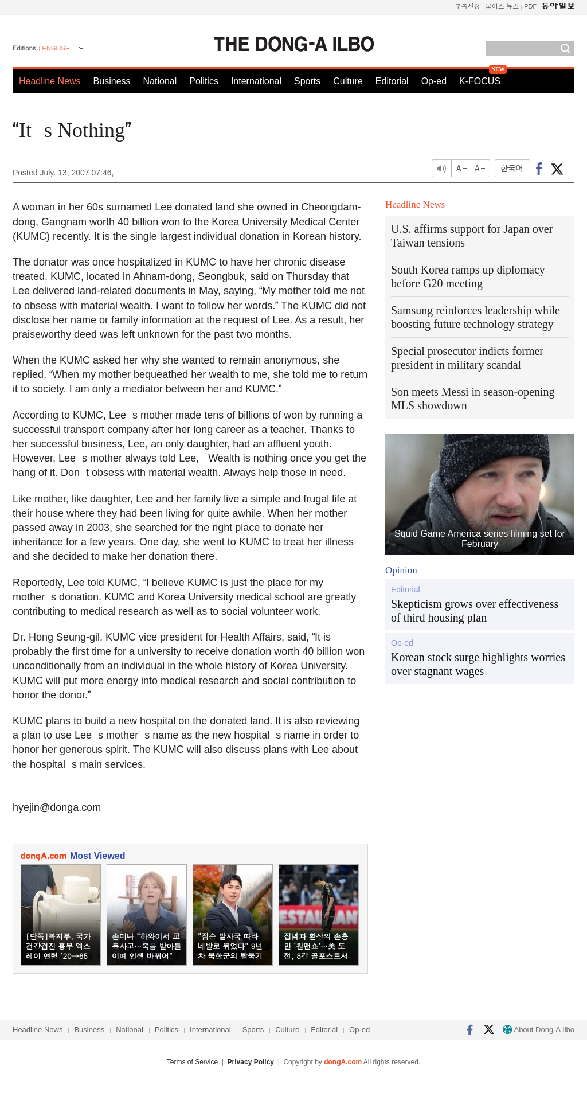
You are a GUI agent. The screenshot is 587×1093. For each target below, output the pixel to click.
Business (112, 81)
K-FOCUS (479, 81)
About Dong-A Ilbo (538, 1029)
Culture (348, 81)
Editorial (392, 81)
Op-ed (434, 81)
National (160, 81)
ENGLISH (56, 48)
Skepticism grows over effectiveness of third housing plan (474, 611)
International (256, 81)
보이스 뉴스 (502, 6)
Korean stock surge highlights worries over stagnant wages (478, 664)
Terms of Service (192, 1062)
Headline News (50, 81)
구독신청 (467, 6)
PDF (530, 6)
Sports (307, 81)
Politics (203, 81)
